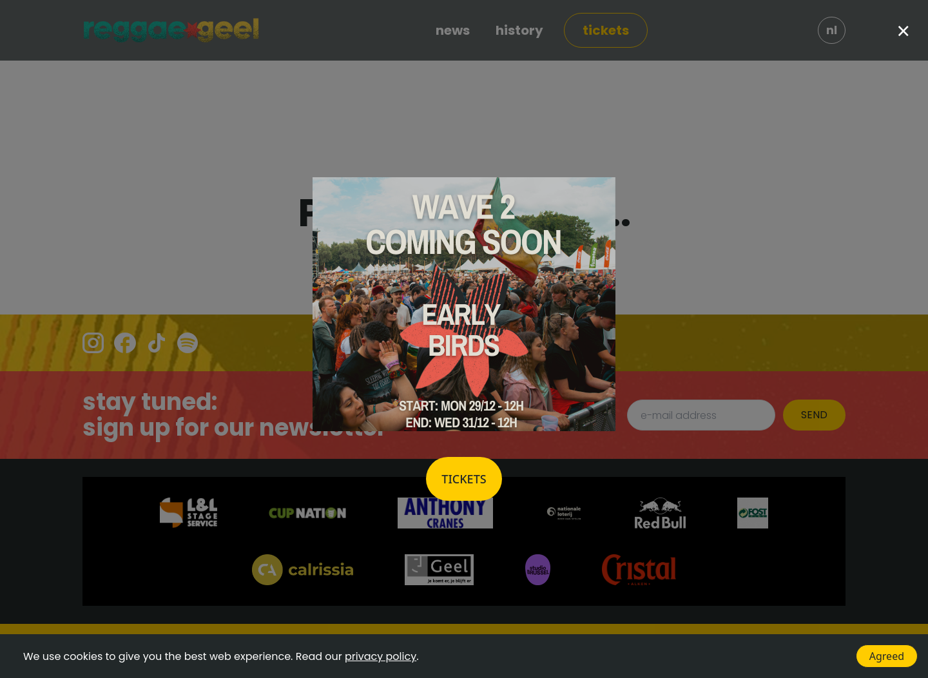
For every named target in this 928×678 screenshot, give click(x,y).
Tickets (463, 479)
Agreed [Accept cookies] (886, 656)
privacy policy (380, 656)
